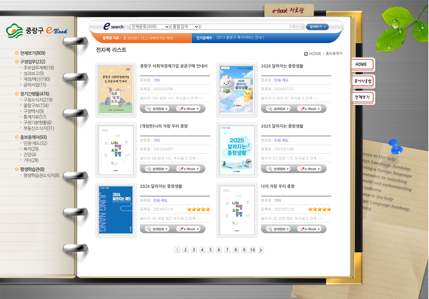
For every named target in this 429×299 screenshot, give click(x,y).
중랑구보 (36, 106)
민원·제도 (35, 143)
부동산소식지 (38, 128)
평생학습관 (32, 169)
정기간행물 (34, 94)
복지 (30, 149)
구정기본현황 (37, 123)
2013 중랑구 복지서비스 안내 (239, 37)
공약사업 (34, 85)
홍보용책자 (33, 137)
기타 (30, 160)
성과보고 (33, 73)
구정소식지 (38, 100)
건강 (29, 155)
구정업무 (32, 62)
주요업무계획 (38, 68)
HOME (315, 54)
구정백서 (33, 111)
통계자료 (34, 117)
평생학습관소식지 (41, 175)
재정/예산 (36, 79)
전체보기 (32, 53)
